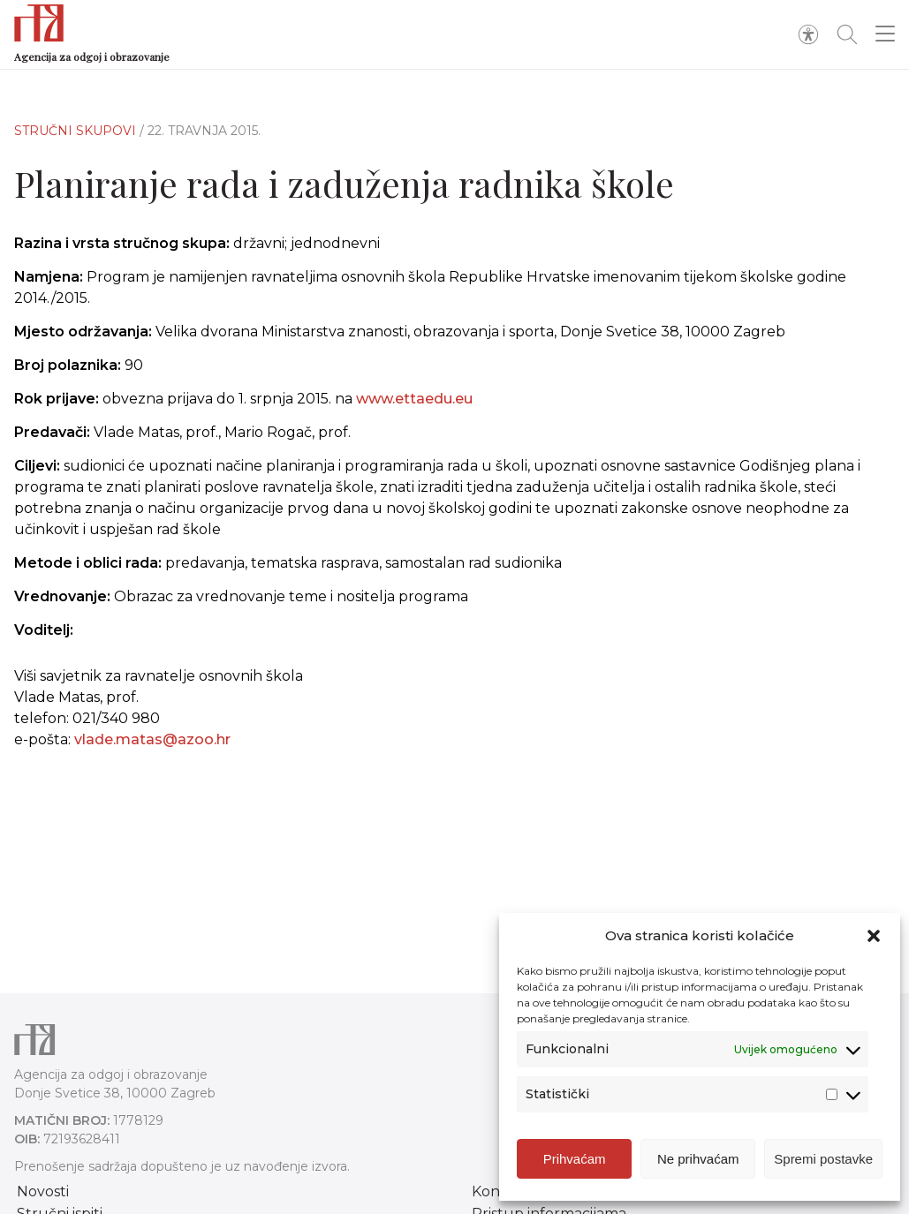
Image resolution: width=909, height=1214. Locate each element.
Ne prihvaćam (698, 1158)
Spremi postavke (823, 1158)
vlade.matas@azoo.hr (152, 739)
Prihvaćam (574, 1158)
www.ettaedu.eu (414, 398)
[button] (873, 936)
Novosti (43, 1191)
